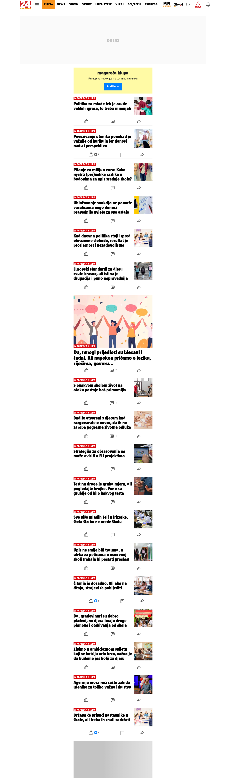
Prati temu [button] (113, 86)
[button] (188, 4)
